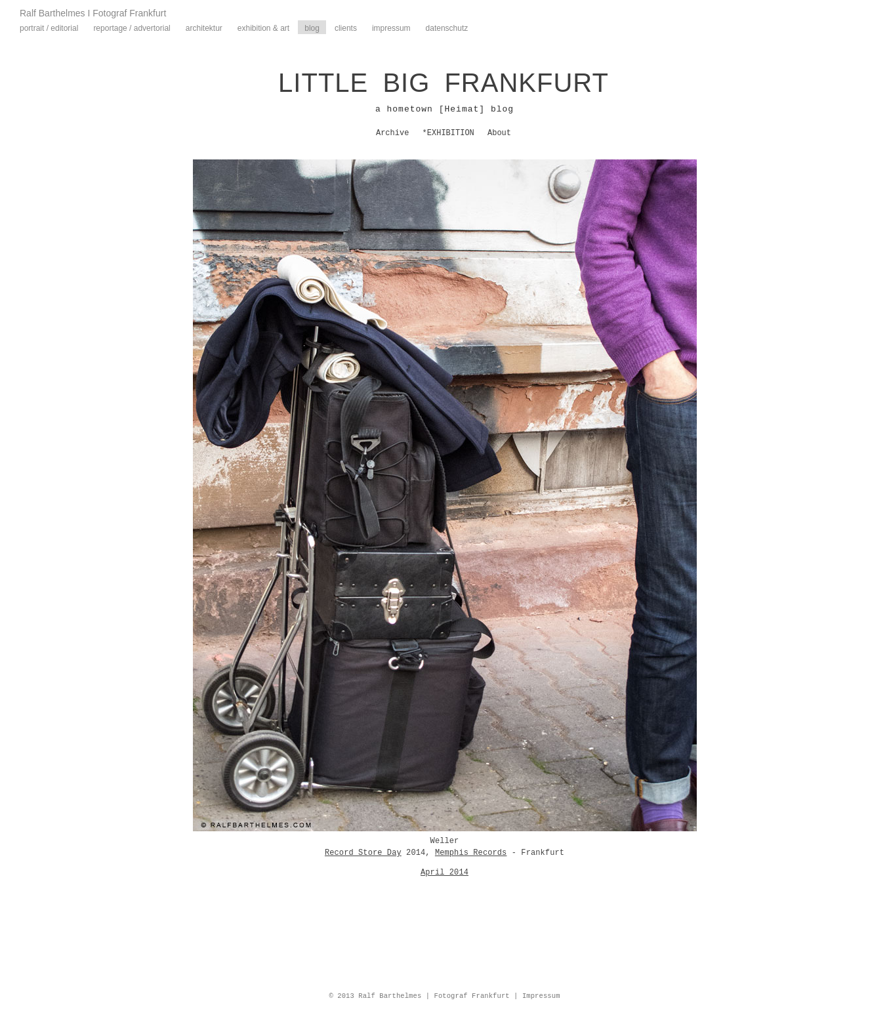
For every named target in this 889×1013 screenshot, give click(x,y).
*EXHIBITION (448, 133)
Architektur (204, 28)
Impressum (391, 28)
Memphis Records (471, 853)
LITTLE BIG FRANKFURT (443, 82)
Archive (392, 133)
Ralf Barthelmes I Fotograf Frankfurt (93, 13)
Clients (346, 28)
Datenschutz (447, 28)
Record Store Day (363, 853)
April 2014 (444, 872)
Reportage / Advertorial (131, 28)
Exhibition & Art (263, 28)
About (499, 133)
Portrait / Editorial (49, 28)
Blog (312, 28)
